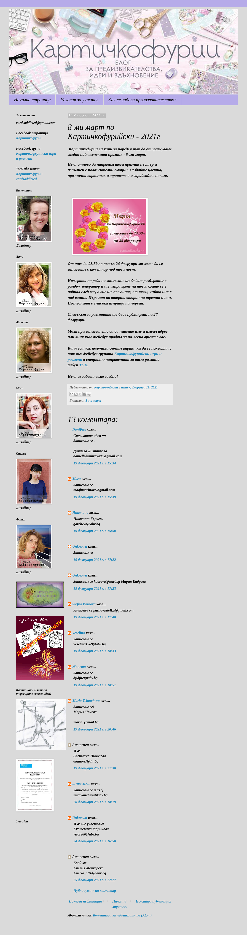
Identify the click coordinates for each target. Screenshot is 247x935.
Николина (80, 513)
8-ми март (93, 400)
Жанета (79, 667)
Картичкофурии (29, 138)
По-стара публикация (153, 901)
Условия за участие (79, 99)
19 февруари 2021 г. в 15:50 (94, 531)
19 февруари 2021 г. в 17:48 (94, 617)
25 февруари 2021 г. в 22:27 (94, 880)
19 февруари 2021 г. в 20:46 (94, 729)
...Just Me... (81, 784)
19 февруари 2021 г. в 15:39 (94, 497)
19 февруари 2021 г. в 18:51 (94, 685)
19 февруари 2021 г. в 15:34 (94, 463)
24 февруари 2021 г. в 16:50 (94, 841)
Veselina (78, 633)
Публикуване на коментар (94, 891)
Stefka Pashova (84, 604)
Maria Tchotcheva (86, 701)
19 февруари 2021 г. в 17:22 (94, 560)
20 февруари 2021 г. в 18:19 (94, 802)
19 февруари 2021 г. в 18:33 (94, 651)
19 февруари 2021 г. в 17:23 (94, 588)
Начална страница (32, 99)
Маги (76, 479)
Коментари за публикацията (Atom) (122, 915)
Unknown (79, 546)
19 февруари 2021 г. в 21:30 (94, 768)
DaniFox (79, 429)
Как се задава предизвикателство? (142, 99)
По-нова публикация (85, 901)
